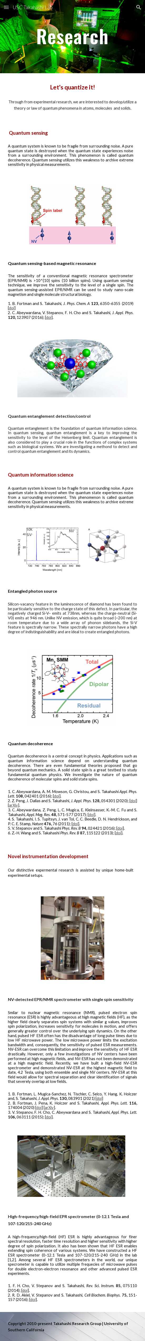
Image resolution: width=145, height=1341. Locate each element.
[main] (72, 37)
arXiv (13, 805)
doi (11, 308)
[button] (6, 7)
